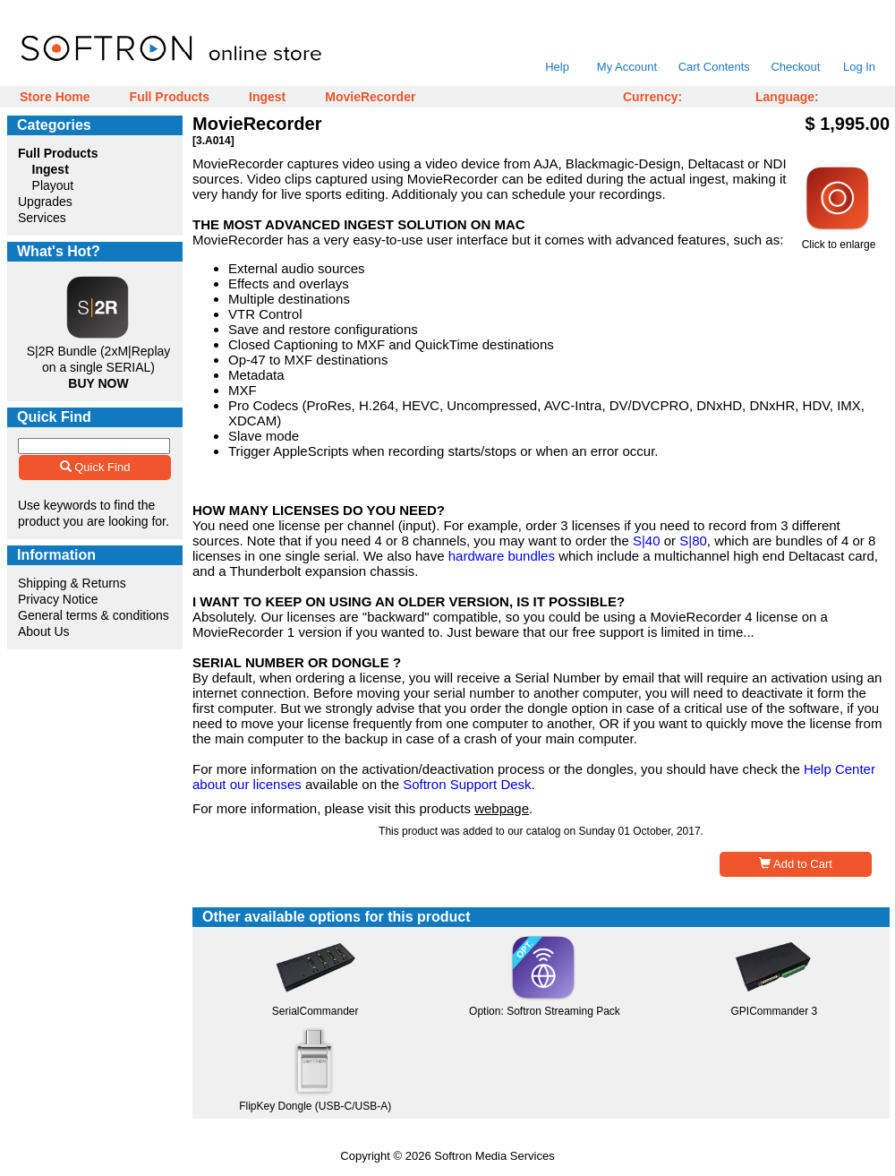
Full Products (169, 97)
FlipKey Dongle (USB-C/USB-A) (315, 1106)
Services (42, 217)
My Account (627, 66)
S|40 (647, 540)
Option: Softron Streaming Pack (544, 1011)
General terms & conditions (93, 615)
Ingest (267, 97)
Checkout (795, 66)
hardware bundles (501, 555)
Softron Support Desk (467, 784)
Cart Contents (714, 66)
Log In (859, 66)
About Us (44, 631)
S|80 (693, 540)
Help (557, 66)
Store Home (55, 97)
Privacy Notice (58, 599)
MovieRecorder (370, 97)
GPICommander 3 (773, 1011)
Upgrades (45, 201)
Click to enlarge (838, 239)
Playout (53, 185)
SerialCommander (315, 1011)
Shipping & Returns (72, 583)
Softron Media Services (494, 1156)
